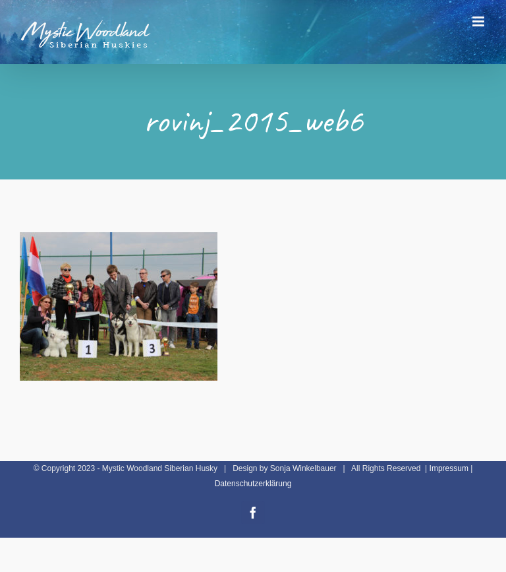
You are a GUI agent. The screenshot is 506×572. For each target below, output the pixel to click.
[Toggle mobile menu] (479, 21)
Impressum (449, 468)
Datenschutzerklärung (253, 483)
